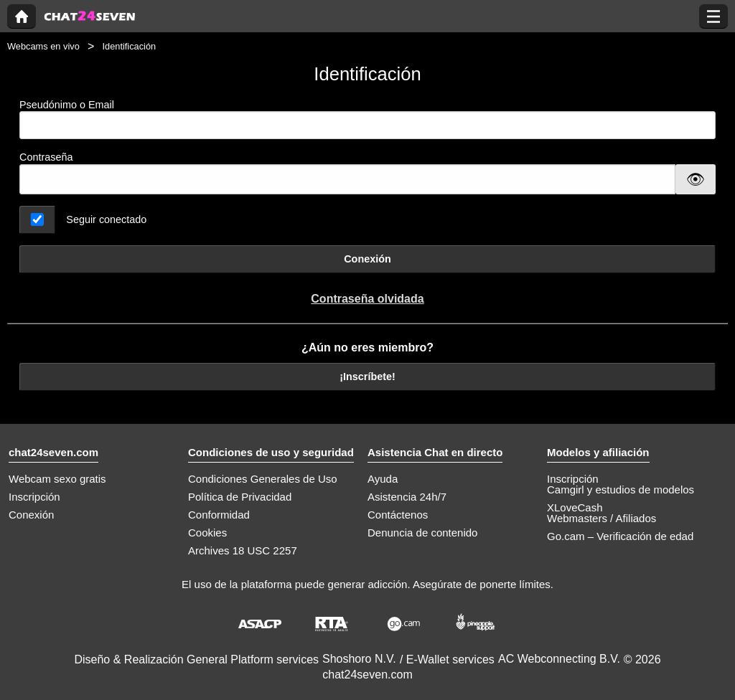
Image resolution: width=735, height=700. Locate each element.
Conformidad (219, 515)
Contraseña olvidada (367, 299)
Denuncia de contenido (422, 532)
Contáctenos (398, 515)
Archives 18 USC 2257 (242, 550)
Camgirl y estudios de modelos (620, 489)
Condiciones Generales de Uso (262, 479)
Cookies (207, 532)
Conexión (367, 259)
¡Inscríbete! (367, 376)
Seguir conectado (106, 219)
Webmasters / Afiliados (601, 518)
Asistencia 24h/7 (407, 497)
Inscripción (34, 497)
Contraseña (45, 157)
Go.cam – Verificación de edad (620, 536)
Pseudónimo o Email (367, 119)
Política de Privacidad (239, 497)
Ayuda (383, 479)
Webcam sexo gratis (57, 479)
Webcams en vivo (43, 46)
